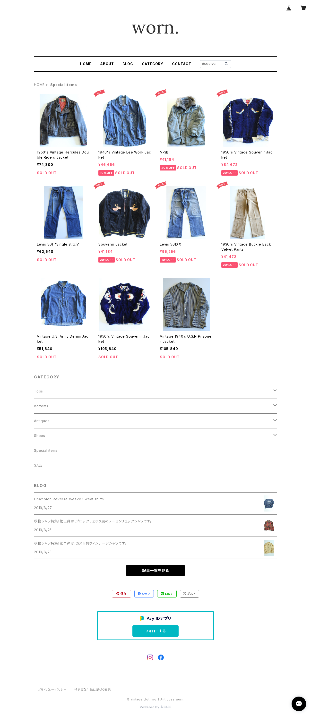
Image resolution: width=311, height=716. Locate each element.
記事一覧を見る (155, 570)
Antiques (41, 421)
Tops (38, 391)
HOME (85, 64)
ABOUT (107, 64)
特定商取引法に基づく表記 (92, 689)
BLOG (127, 64)
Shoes (39, 436)
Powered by (155, 707)
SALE (38, 465)
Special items (46, 450)
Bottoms (41, 406)
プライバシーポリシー (52, 689)
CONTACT (181, 64)
